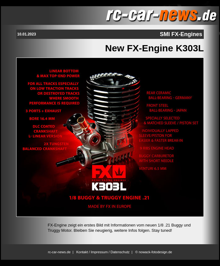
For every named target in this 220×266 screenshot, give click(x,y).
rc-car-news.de (59, 252)
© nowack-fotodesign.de (153, 252)
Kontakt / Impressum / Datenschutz (103, 252)
